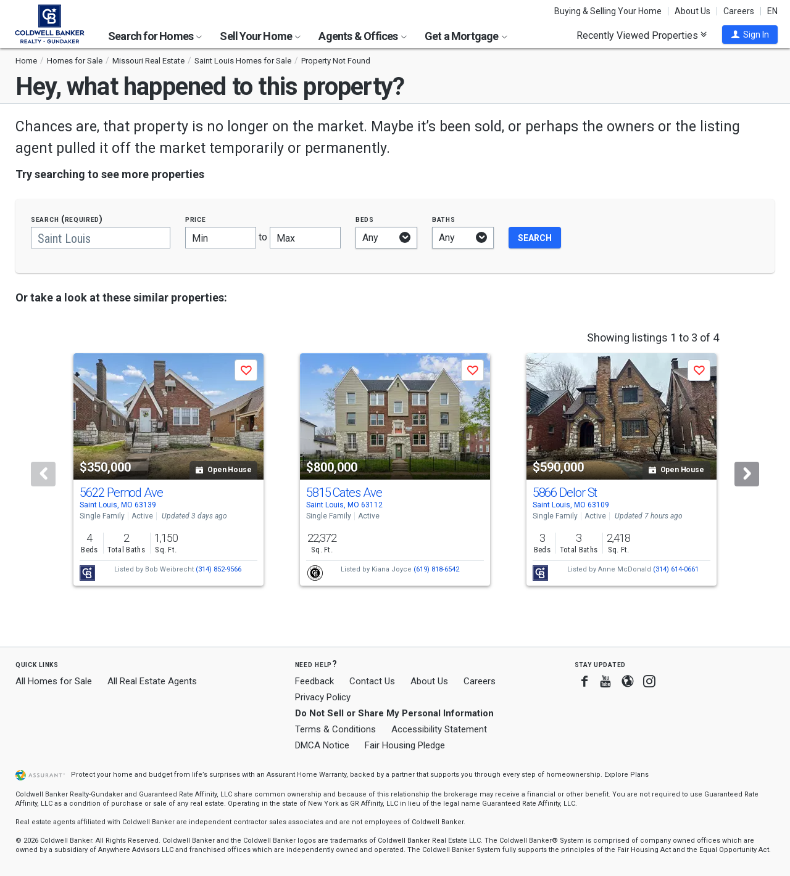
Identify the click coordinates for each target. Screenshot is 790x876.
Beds (365, 219)
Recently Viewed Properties (641, 35)
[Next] (746, 474)
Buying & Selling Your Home (608, 11)
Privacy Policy (323, 697)
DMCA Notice (322, 745)
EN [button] (772, 11)
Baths (443, 219)
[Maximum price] (305, 237)
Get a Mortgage (466, 36)
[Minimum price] (220, 237)
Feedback (314, 681)
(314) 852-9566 (218, 569)
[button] (750, 34)
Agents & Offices (362, 36)
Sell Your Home (260, 36)
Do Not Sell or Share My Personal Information (394, 713)
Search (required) (67, 219)
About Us (692, 11)
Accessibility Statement (439, 729)
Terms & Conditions (335, 729)
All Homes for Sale (53, 681)
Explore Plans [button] (626, 775)
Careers (738, 11)
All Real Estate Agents (152, 681)
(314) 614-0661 (676, 569)
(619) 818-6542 (436, 569)
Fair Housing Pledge (405, 745)
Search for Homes (155, 36)
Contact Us (372, 681)
